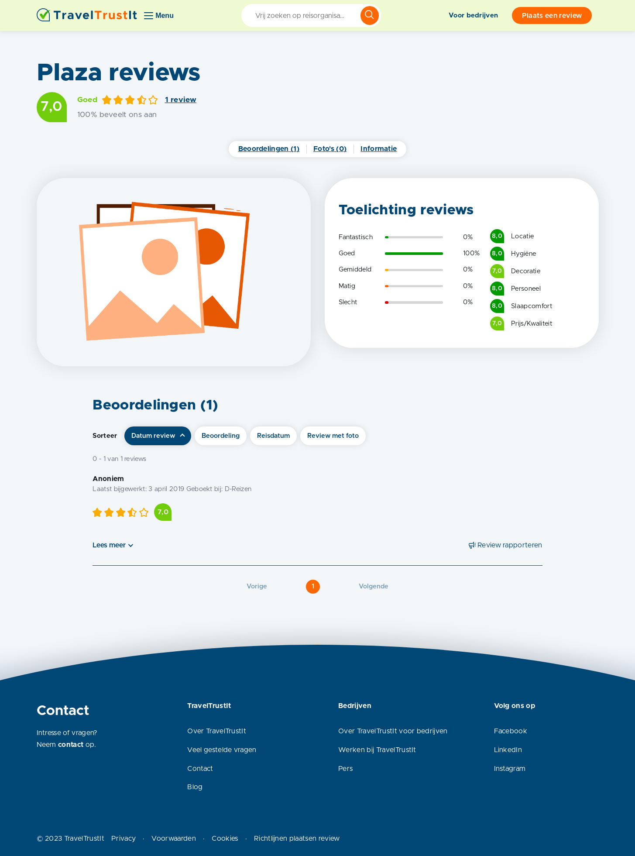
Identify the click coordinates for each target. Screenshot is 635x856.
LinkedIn (508, 749)
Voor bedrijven (473, 15)
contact (70, 744)
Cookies (225, 838)
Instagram (510, 768)
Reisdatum (273, 436)
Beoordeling (221, 436)
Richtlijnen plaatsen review (297, 838)
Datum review (153, 436)
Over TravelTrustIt (216, 731)
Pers (345, 768)
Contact (200, 768)
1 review (181, 100)
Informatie (378, 148)
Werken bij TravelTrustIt (377, 749)
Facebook (511, 731)
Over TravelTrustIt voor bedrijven (393, 731)
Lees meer (109, 545)
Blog (195, 787)
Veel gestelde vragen (221, 749)
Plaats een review (552, 15)
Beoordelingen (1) (268, 148)
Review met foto (333, 436)
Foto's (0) (330, 148)
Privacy (123, 838)
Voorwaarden (173, 838)
